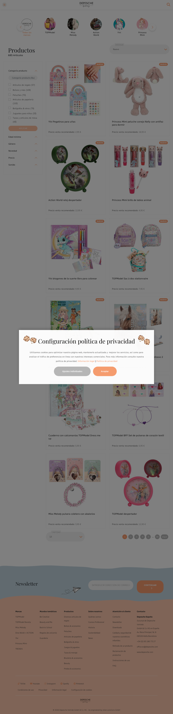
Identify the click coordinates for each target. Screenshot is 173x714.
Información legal (86, 361)
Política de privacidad (106, 361)
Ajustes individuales (72, 371)
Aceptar (105, 371)
